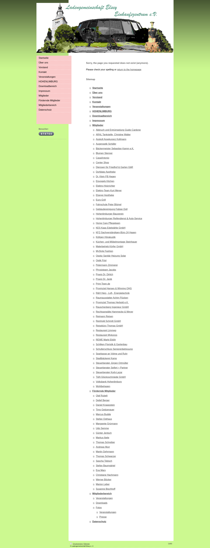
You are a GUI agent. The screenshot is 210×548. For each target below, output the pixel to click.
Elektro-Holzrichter (105, 186)
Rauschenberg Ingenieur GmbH (112, 307)
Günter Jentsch (104, 433)
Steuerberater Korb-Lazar (109, 372)
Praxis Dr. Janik (104, 279)
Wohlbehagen (103, 386)
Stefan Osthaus (104, 419)
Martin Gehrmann (105, 451)
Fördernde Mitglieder (104, 391)
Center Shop (102, 162)
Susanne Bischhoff (105, 489)
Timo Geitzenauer (105, 409)
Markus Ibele (102, 437)
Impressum (98, 120)
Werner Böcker (103, 479)
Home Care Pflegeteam (108, 223)
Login (170, 543)
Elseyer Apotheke (105, 195)
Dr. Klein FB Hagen (106, 176)
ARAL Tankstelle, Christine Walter (113, 134)
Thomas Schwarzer (106, 456)
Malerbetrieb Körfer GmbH (109, 246)
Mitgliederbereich (102, 493)
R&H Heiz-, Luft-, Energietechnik (113, 293)
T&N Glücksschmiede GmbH (111, 377)
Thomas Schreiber (105, 442)
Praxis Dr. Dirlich (104, 274)
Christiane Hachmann (107, 475)
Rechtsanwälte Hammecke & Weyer (114, 311)
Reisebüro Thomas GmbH (109, 325)
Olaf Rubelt (101, 395)
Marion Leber (103, 484)
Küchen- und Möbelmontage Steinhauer (116, 242)
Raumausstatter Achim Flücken (112, 298)
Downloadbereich (102, 116)
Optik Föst (101, 260)
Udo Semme (102, 428)
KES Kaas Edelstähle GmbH (110, 228)
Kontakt (96, 102)
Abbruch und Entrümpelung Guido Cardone (118, 130)
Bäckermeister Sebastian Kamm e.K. (115, 148)
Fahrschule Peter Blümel (108, 204)
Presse (103, 517)
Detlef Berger (103, 400)
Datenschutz (99, 521)
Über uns (97, 92)
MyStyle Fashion (104, 251)
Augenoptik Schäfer (106, 144)
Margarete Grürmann (107, 423)
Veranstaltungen (101, 106)
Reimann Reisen (104, 316)
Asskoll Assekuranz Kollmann (111, 139)
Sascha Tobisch (104, 461)
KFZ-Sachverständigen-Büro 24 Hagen (116, 232)
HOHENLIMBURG (102, 111)
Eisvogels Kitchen (105, 181)
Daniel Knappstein (105, 405)
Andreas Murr (103, 447)
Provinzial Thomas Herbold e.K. (112, 302)
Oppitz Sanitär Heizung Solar (111, 256)
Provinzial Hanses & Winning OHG (114, 288)
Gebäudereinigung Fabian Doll (111, 209)
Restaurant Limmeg (106, 330)
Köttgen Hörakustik (106, 237)
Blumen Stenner (104, 153)
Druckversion (76, 544)
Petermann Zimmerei (107, 265)
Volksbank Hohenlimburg (109, 381)
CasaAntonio (102, 158)
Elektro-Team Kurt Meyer (109, 190)
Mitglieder (97, 125)
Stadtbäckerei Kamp (106, 358)
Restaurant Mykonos (106, 335)
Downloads (101, 503)
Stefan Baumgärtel (105, 465)
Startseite (97, 88)
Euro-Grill (101, 200)
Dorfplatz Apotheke (106, 172)
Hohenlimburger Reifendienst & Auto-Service (119, 218)
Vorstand (97, 97)
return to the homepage (129, 69)
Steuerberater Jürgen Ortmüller (112, 363)
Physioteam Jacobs (106, 270)
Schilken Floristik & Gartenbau (111, 344)
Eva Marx (101, 470)
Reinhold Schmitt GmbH (108, 321)
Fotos (99, 507)
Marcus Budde (103, 414)
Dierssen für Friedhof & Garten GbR (114, 167)
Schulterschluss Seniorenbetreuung (114, 349)
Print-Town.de (103, 284)
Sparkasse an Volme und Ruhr (111, 353)
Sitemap (87, 544)
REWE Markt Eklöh (106, 339)
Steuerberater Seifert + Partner (112, 367)
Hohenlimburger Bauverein (110, 214)
